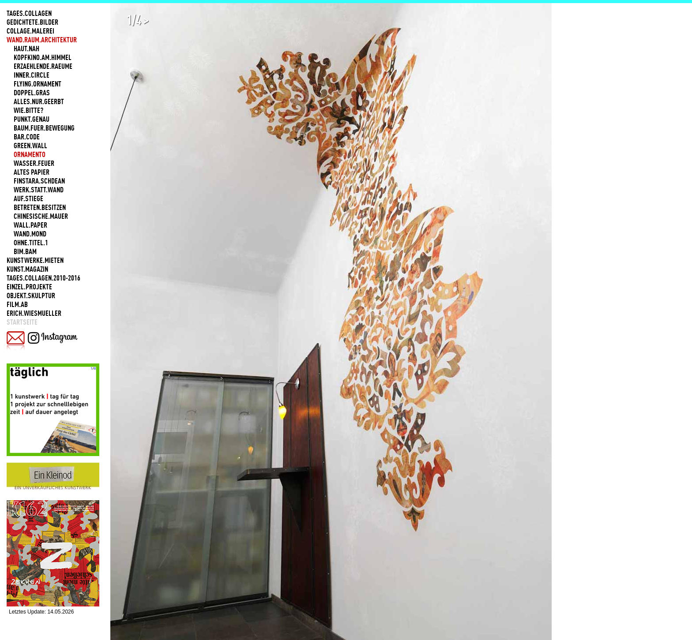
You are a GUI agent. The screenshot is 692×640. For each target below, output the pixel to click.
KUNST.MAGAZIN (27, 269)
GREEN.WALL (30, 145)
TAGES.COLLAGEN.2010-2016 (43, 277)
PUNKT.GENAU (31, 119)
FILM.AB (17, 304)
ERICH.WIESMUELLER (34, 313)
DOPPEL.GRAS (32, 92)
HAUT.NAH (26, 48)
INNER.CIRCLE (31, 75)
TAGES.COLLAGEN (29, 13)
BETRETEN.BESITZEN (40, 207)
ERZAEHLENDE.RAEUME (43, 66)
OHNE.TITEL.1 (31, 242)
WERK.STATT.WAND (39, 189)
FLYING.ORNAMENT (37, 83)
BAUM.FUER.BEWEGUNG (44, 128)
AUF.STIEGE (28, 198)
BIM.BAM (25, 251)
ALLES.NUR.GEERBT (39, 101)
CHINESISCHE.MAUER (41, 216)
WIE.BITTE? (28, 110)
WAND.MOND (30, 233)
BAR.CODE (27, 136)
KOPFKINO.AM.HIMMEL (42, 57)
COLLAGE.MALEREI (30, 30)
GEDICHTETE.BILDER (32, 22)
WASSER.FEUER (34, 163)
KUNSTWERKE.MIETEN (35, 260)
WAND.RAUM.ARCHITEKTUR (42, 39)
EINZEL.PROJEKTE (29, 286)
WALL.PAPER (30, 225)
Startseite (22, 322)
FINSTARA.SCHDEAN (39, 180)
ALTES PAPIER (31, 172)
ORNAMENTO (29, 154)
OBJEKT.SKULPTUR (31, 295)
